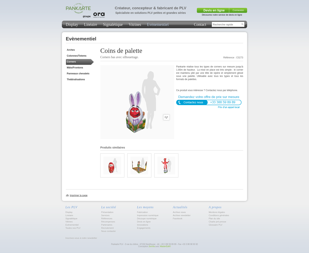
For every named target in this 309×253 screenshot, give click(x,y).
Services (105, 215)
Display (72, 24)
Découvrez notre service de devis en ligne (222, 15)
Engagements (143, 228)
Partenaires (106, 225)
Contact (200, 24)
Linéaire (90, 24)
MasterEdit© (165, 246)
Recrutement (107, 228)
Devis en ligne (214, 10)
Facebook (177, 218)
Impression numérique (147, 215)
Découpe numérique (146, 218)
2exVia (152, 246)
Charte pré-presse (217, 221)
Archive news (179, 212)
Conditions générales (219, 215)
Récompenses (108, 221)
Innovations (142, 225)
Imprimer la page (78, 195)
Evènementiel (158, 24)
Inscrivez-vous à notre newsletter (81, 238)
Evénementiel (72, 225)
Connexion (238, 10)
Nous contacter (108, 231)
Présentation (107, 212)
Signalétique (113, 24)
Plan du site (214, 218)
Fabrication (142, 212)
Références (106, 218)
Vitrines (135, 24)
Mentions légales (217, 212)
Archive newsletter (182, 215)
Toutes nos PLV (72, 228)
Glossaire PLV (215, 225)
